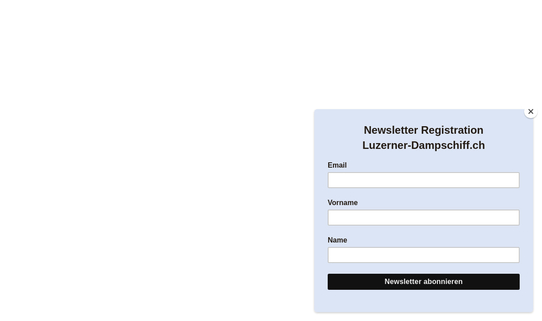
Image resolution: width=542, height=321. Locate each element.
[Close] (531, 111)
